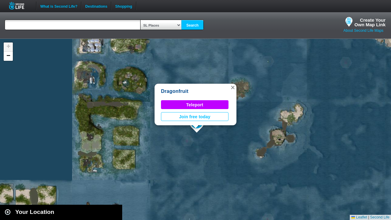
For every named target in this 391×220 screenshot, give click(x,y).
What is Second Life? (58, 5)
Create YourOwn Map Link (370, 22)
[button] (232, 87)
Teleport (194, 104)
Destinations (96, 5)
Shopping (123, 5)
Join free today (194, 116)
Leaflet (359, 217)
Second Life (20, 6)
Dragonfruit (174, 91)
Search (192, 25)
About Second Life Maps (363, 30)
